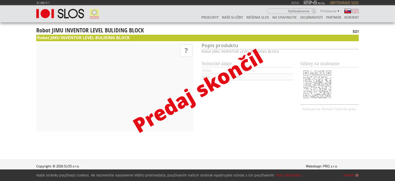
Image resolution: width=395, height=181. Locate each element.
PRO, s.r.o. (330, 166)
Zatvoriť (348, 175)
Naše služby (232, 17)
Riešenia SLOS (257, 17)
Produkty (210, 17)
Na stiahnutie (284, 17)
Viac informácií (288, 175)
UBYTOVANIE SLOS (344, 3)
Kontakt (351, 17)
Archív (295, 2)
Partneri (333, 17)
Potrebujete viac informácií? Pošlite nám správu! (329, 109)
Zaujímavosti (311, 17)
